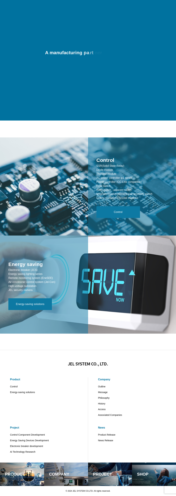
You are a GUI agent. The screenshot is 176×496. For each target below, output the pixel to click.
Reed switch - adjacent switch (114, 190)
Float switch (103, 186)
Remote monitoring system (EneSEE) (30, 278)
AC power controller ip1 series (114, 178)
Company (104, 379)
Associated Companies (110, 415)
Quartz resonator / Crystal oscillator (117, 198)
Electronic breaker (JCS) (23, 270)
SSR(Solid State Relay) (110, 166)
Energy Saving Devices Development (29, 440)
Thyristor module (106, 174)
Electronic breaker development (26, 446)
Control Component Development (27, 434)
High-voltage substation (22, 286)
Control (14, 386)
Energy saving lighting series (25, 274)
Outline (101, 386)
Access (102, 409)
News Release (105, 440)
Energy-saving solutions (22, 392)
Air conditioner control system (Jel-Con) (31, 282)
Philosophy (104, 398)
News (101, 427)
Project (14, 427)
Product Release (107, 434)
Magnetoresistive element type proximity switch (124, 194)
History (101, 403)
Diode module (104, 170)
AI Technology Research (23, 451)
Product (15, 379)
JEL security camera (20, 290)
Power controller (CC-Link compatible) (119, 182)
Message (103, 392)
